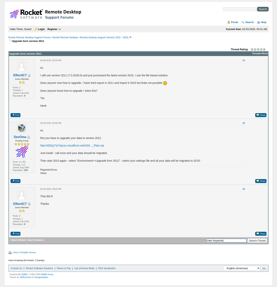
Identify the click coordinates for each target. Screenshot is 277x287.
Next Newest (35, 240)
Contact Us (16, 268)
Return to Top (64, 268)
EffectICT (20, 75)
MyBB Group (47, 274)
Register (53, 29)
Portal (234, 22)
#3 (244, 189)
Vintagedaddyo (41, 277)
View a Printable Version (24, 252)
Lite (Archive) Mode (84, 268)
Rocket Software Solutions (39, 268)
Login (41, 29)
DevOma (20, 137)
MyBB (24, 274)
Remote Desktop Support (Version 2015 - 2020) (104, 37)
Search (249, 22)
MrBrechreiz (26, 277)
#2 (244, 123)
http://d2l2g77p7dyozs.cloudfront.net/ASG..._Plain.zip (72, 145)
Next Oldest (19, 240)
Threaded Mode (260, 53)
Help (263, 22)
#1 (244, 60)
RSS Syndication (107, 268)
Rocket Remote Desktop (65, 37)
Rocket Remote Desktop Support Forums (29, 37)
